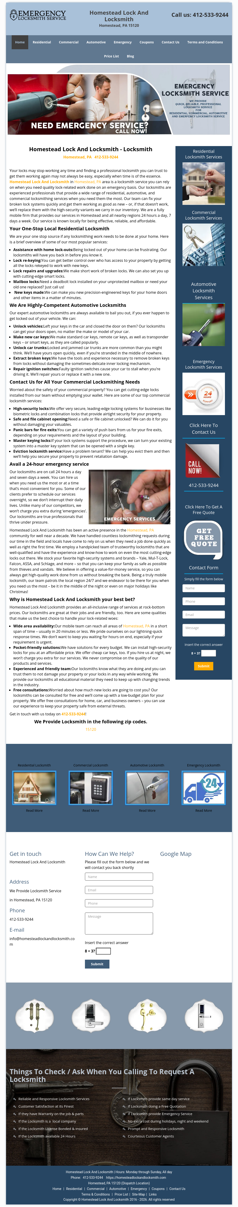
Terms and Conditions (205, 42)
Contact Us (170, 42)
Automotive (96, 42)
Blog (130, 56)
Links (153, 1194)
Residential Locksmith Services (203, 154)
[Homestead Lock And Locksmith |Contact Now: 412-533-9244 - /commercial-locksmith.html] (90, 787)
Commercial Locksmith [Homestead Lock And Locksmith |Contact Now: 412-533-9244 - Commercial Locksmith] (91, 765)
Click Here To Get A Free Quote (203, 509)
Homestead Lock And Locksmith (39, 181)
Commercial (69, 42)
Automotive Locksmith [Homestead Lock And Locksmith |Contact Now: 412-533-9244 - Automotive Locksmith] (147, 765)
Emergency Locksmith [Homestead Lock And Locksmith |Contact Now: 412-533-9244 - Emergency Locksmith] (203, 765)
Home (20, 42)
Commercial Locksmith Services (203, 215)
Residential (42, 42)
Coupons (147, 42)
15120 (90, 729)
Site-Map (138, 1194)
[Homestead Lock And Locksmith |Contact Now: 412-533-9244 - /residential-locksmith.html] (34, 787)
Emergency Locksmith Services (203, 364)
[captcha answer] (208, 653)
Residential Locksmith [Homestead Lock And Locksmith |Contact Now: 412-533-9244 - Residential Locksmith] (34, 765)
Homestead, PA (77, 157)
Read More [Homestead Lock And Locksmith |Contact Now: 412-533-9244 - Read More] (34, 810)
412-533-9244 (210, 14)
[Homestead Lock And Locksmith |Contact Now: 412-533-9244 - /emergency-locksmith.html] (203, 787)
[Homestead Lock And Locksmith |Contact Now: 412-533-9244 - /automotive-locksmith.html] (147, 787)
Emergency (123, 42)
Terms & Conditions (95, 1194)
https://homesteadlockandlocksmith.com (136, 1177)
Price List (111, 56)
